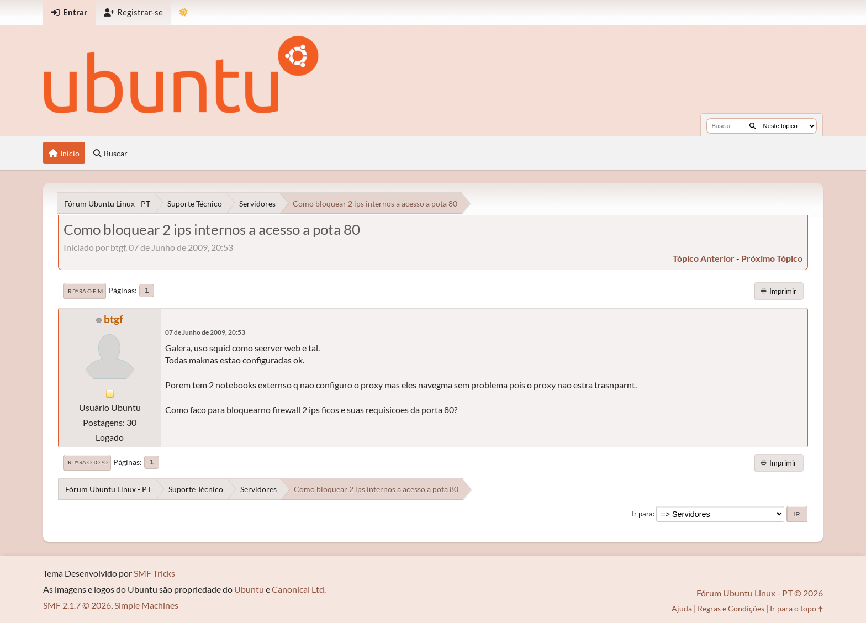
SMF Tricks (154, 573)
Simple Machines (146, 605)
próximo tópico (771, 258)
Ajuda (682, 608)
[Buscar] (752, 126)
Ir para (642, 513)
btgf (113, 319)
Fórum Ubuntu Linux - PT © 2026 (759, 593)
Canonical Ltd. (299, 589)
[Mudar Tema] (183, 12)
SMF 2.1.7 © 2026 (77, 605)
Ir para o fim (84, 291)
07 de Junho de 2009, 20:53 (205, 332)
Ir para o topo (87, 462)
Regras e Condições (731, 608)
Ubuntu (249, 589)
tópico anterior (704, 258)
